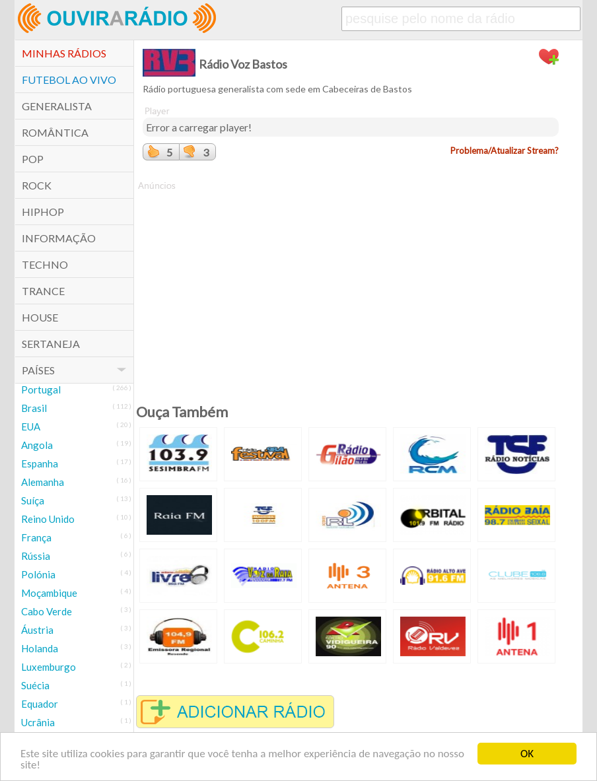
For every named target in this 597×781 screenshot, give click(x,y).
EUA (30, 426)
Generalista (57, 106)
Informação (59, 238)
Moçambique (49, 593)
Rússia (35, 556)
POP (33, 159)
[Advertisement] (350, 284)
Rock (37, 185)
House (40, 317)
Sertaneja (51, 343)
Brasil (34, 408)
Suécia (35, 685)
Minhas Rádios (64, 53)
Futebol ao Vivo (69, 79)
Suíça (32, 500)
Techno (45, 264)
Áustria (37, 630)
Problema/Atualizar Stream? (504, 150)
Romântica (55, 132)
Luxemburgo (48, 667)
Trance (43, 291)
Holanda (39, 648)
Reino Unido (48, 519)
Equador (39, 704)
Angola (37, 445)
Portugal (41, 389)
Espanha (39, 463)
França (36, 537)
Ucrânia (38, 722)
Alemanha (42, 482)
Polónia (38, 574)
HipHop (43, 211)
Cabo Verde (46, 611)
